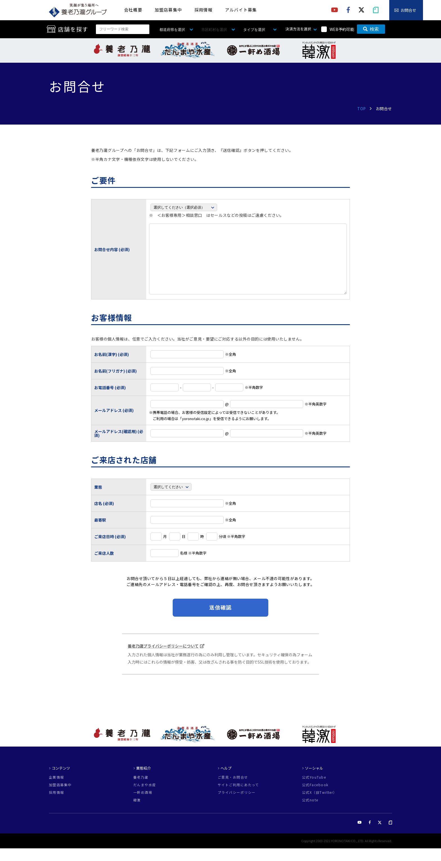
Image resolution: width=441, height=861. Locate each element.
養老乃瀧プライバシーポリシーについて (163, 658)
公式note (310, 812)
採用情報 (203, 10)
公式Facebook (315, 797)
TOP (361, 108)
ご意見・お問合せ (233, 790)
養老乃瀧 (140, 790)
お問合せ (408, 10)
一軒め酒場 (142, 805)
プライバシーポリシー (236, 805)
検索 (371, 29)
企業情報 (56, 790)
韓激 (137, 812)
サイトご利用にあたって (238, 797)
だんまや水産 (144, 797)
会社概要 (133, 10)
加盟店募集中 (168, 10)
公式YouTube (314, 790)
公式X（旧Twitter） (319, 805)
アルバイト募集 (241, 10)
